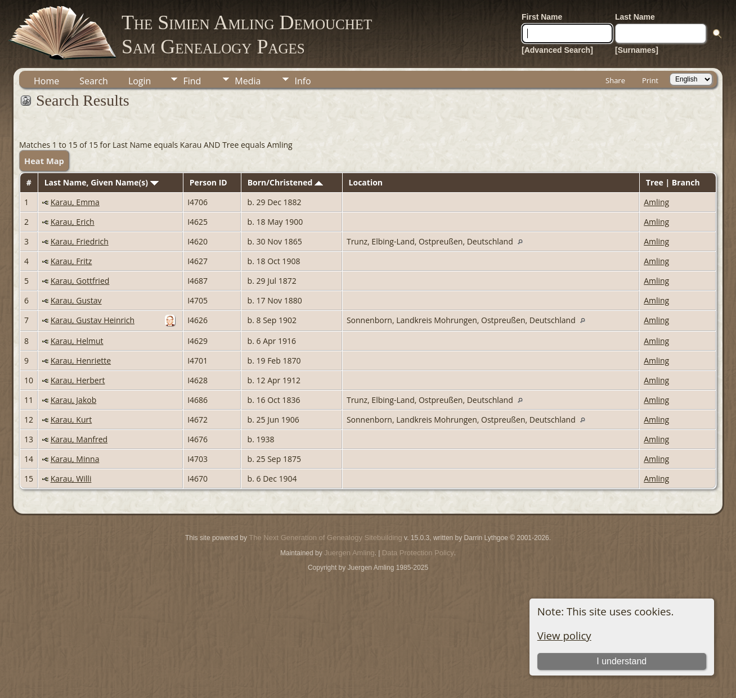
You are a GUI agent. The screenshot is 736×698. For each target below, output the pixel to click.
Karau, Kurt (71, 419)
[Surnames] (636, 50)
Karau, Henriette (81, 360)
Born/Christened (285, 182)
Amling (656, 202)
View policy (564, 635)
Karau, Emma (75, 202)
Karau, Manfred (79, 439)
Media (248, 81)
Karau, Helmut (77, 341)
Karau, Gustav (76, 300)
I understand (621, 661)
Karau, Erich (73, 221)
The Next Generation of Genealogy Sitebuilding (325, 537)
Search (93, 81)
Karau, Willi (71, 478)
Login (139, 81)
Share (615, 80)
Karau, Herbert (78, 380)
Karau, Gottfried (80, 280)
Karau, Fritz (71, 261)
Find (192, 81)
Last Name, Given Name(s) (101, 182)
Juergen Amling (349, 553)
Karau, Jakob (74, 400)
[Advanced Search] (557, 50)
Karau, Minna (75, 459)
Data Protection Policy (418, 553)
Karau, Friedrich (80, 241)
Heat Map (44, 160)
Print (650, 80)
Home (46, 81)
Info (302, 81)
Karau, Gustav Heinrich (92, 320)
